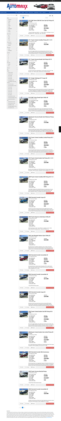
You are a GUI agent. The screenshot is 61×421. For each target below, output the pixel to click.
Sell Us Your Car (31, 12)
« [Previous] (19, 407)
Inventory (19, 12)
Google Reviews (36, 12)
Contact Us (44, 12)
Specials (23, 12)
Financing (26, 12)
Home (16, 12)
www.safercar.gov (49, 417)
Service (41, 12)
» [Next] (25, 17)
